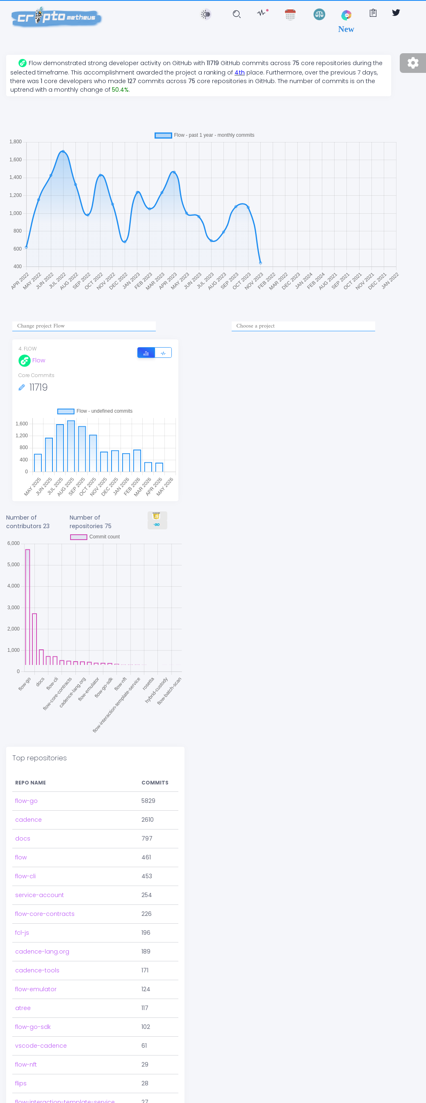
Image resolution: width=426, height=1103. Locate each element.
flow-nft (26, 1064)
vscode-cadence (41, 1046)
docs (22, 838)
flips (21, 1083)
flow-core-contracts (45, 914)
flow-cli (25, 876)
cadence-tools (37, 970)
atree (23, 1008)
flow (21, 857)
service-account (39, 895)
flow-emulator (36, 989)
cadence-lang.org (42, 951)
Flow (31, 360)
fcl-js (22, 933)
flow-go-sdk (33, 1027)
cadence (28, 820)
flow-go (26, 801)
